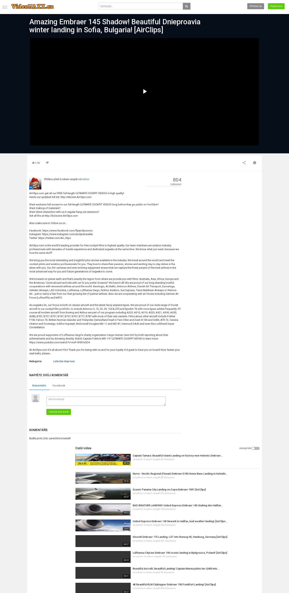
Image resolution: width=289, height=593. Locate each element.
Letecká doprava (64, 361)
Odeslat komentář (59, 412)
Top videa (112, 553)
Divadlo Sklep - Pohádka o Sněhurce (231, 410)
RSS (69, 557)
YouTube (247, 557)
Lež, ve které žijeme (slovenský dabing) (233, 347)
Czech (252, 576)
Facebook (59, 385)
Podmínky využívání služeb (42, 557)
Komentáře (39, 385)
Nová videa (113, 549)
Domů (30, 549)
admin (85, 179)
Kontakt (31, 553)
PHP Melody (127, 580)
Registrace (276, 6)
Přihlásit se (255, 6)
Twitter (246, 553)
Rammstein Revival (221, 363)
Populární (72, 553)
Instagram (248, 561)
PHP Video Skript (144, 580)
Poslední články (75, 549)
